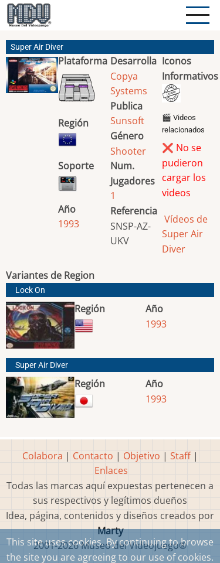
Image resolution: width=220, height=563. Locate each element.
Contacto (93, 455)
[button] (32, 80)
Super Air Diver (41, 365)
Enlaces (111, 470)
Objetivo (141, 455)
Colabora (42, 455)
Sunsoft (127, 120)
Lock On (30, 290)
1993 (68, 223)
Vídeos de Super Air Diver (185, 234)
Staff (180, 455)
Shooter (128, 151)
